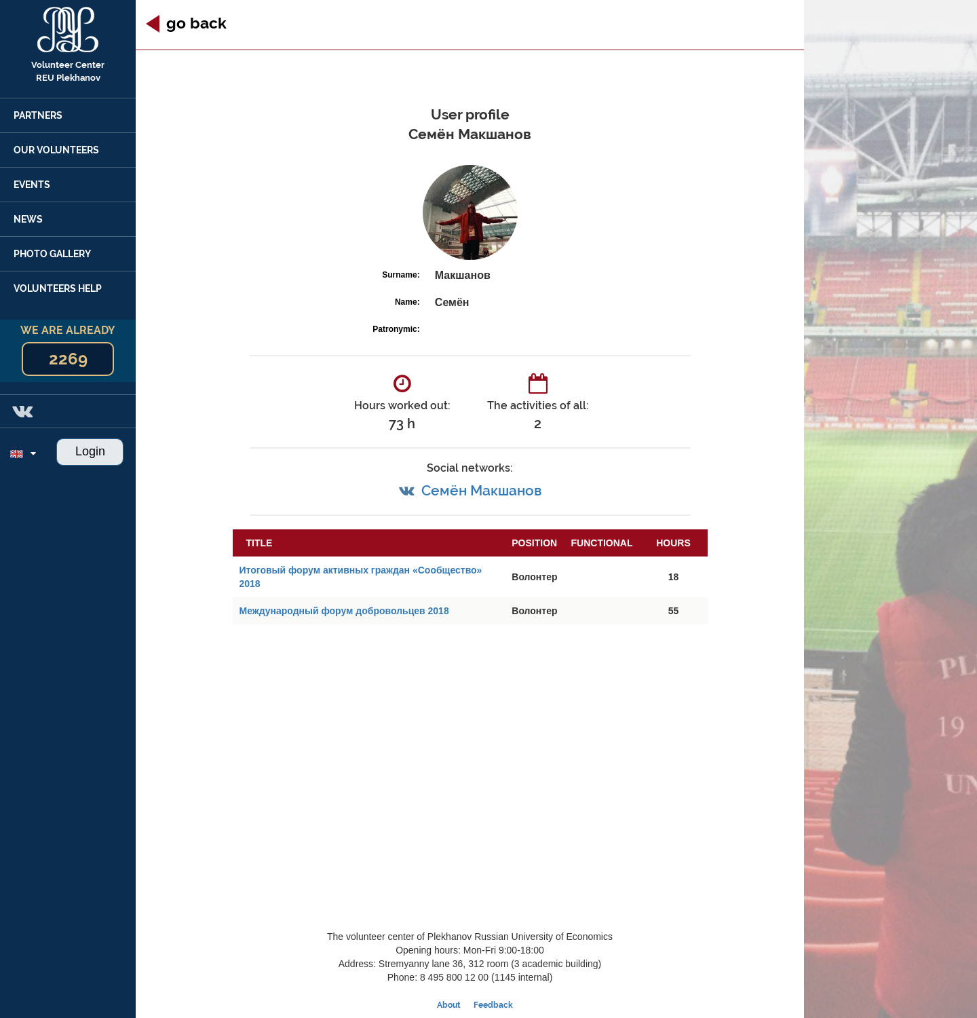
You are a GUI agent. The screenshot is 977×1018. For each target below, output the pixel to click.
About (449, 1005)
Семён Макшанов (481, 490)
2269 (68, 359)
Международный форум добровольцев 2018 (344, 610)
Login (90, 451)
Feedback (493, 1005)
